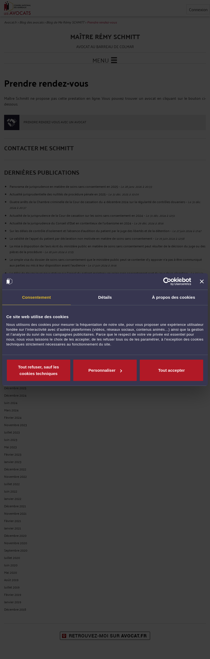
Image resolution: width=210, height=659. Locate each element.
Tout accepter (171, 370)
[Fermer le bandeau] (202, 281)
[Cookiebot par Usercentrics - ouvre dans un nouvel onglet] (167, 281)
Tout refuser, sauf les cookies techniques (38, 370)
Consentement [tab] (36, 297)
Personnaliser (105, 370)
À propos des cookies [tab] (173, 297)
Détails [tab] (105, 297)
